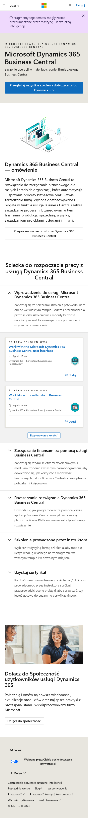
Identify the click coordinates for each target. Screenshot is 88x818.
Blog (37, 788)
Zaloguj (80, 5)
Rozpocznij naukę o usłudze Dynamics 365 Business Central (44, 233)
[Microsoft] (44, 5)
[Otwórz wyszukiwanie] (70, 5)
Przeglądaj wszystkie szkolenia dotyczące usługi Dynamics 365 (44, 87)
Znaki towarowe (48, 800)
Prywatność (15, 794)
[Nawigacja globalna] (4, 5)
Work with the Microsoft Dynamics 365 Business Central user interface (37, 349)
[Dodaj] (70, 375)
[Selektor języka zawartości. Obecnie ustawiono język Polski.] (15, 750)
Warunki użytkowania (21, 800)
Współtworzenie (57, 788)
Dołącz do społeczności (24, 721)
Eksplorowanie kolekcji (44, 435)
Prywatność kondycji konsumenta (50, 794)
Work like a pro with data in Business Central (35, 397)
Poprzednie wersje (19, 788)
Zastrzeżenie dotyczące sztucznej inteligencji (35, 783)
